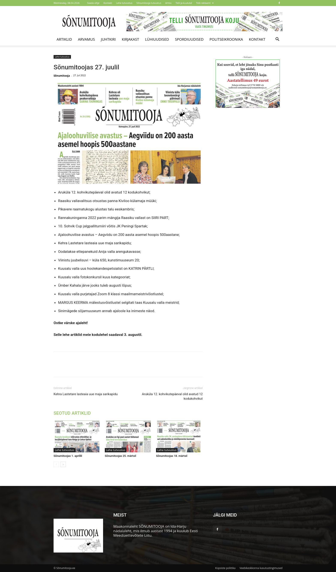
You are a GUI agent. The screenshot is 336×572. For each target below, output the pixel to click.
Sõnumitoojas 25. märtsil (120, 455)
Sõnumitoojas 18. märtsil (171, 455)
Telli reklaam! (205, 2)
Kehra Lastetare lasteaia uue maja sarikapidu (86, 394)
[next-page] (63, 464)
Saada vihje (93, 2)
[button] (277, 39)
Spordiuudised (189, 39)
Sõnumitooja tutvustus (148, 2)
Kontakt (108, 2)
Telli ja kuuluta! (184, 2)
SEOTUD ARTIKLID (72, 413)
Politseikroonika (226, 39)
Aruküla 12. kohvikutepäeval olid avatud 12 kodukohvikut (172, 396)
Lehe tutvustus (124, 2)
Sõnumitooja (62, 75)
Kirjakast (130, 39)
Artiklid (64, 39)
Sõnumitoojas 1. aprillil (68, 455)
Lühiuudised (157, 39)
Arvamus (86, 39)
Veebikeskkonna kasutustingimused (261, 568)
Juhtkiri (108, 39)
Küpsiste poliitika (225, 568)
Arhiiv (168, 2)
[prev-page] (56, 464)
